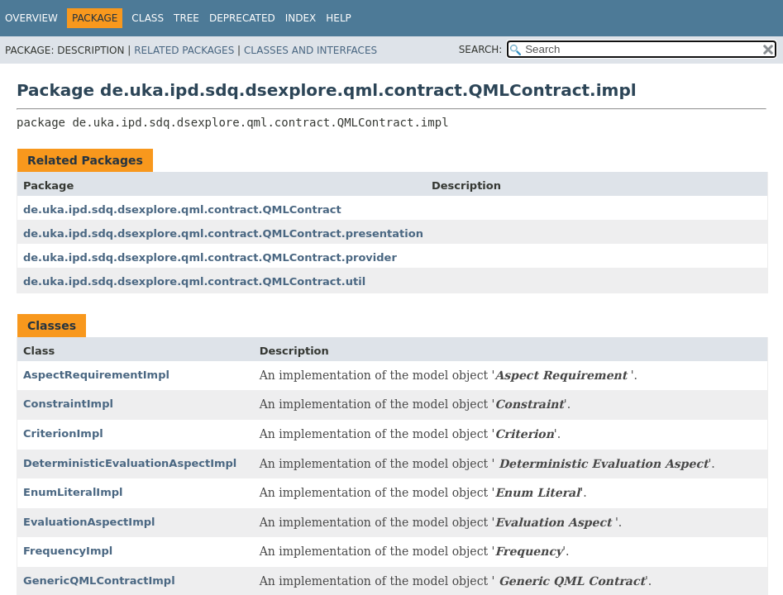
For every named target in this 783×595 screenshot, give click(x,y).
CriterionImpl (63, 433)
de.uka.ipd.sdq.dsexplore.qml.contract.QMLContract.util (194, 281)
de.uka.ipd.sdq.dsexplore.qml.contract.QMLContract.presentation (223, 233)
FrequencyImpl (67, 551)
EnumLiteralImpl (73, 492)
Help (338, 18)
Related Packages (184, 50)
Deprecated (242, 18)
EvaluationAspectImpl (89, 522)
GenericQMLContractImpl (99, 580)
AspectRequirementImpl (96, 375)
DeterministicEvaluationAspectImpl (129, 463)
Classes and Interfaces (310, 50)
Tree (186, 18)
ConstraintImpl (68, 403)
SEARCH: (481, 49)
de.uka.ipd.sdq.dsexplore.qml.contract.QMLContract (182, 209)
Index (301, 18)
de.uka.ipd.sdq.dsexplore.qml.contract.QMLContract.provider (210, 257)
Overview (31, 18)
